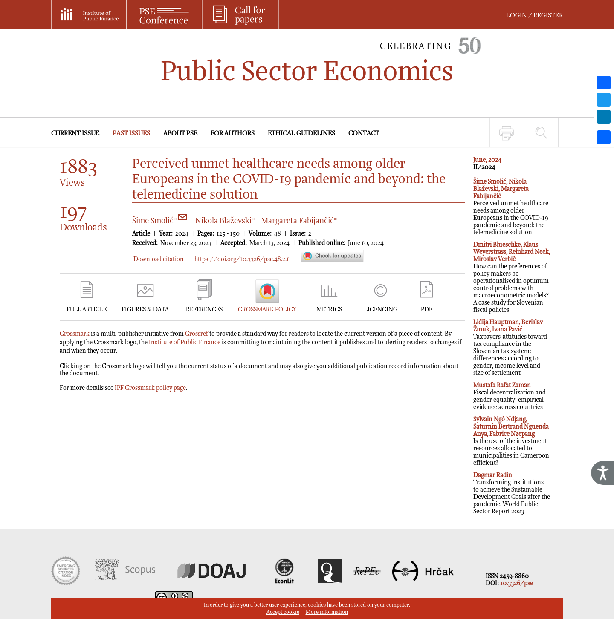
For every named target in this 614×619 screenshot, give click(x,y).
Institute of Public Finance (184, 342)
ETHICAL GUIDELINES (301, 134)
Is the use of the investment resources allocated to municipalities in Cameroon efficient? (511, 441)
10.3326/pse (516, 583)
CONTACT (363, 134)
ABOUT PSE (180, 134)
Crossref (196, 333)
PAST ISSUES (131, 134)
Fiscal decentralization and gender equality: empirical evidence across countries (509, 396)
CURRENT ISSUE (75, 134)
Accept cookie (282, 612)
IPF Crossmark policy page (150, 388)
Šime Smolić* (159, 220)
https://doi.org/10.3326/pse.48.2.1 (241, 259)
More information (327, 612)
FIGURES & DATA (145, 309)
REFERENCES (204, 309)
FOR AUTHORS (233, 134)
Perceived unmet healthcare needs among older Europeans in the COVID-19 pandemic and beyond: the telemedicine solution (510, 207)
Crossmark (75, 333)
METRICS (329, 309)
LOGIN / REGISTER (534, 16)
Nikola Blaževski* (225, 220)
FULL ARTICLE (87, 309)
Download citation (158, 259)
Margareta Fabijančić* (299, 220)
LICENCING (380, 309)
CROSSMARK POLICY (267, 309)
